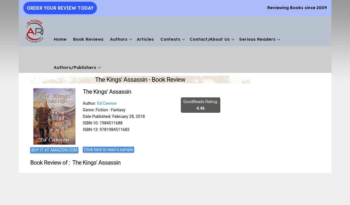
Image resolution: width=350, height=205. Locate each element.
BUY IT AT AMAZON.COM (54, 150)
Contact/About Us (210, 39)
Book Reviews (88, 39)
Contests (170, 39)
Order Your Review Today (60, 8)
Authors (118, 39)
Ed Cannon (107, 103)
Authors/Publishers (75, 67)
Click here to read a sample (108, 149)
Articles (145, 39)
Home (60, 39)
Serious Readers (257, 39)
